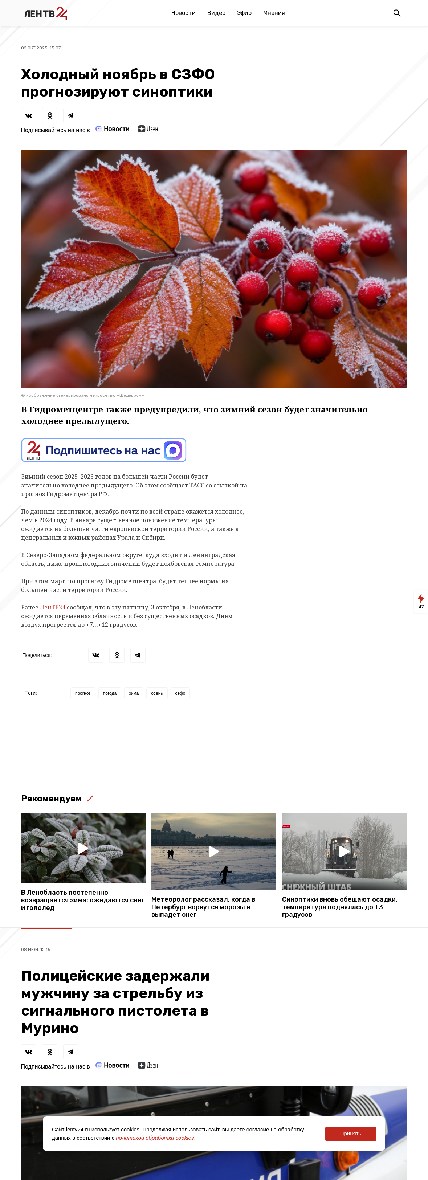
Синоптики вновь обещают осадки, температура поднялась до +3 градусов (340, 907)
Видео (216, 12)
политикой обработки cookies (155, 1138)
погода (110, 693)
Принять (351, 1133)
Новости (183, 12)
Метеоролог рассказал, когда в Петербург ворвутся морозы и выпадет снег (203, 907)
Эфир (244, 12)
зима (134, 693)
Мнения (274, 12)
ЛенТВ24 (52, 607)
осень (157, 693)
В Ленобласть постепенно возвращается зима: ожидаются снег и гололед (82, 900)
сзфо (180, 693)
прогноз (83, 693)
